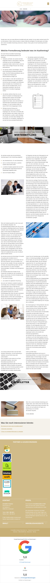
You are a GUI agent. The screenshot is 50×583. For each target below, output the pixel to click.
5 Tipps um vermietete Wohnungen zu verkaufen (12, 431)
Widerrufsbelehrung (22, 531)
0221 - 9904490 (23, 9)
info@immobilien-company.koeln (13, 517)
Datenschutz (29, 531)
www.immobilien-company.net (13, 519)
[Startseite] (25, 3)
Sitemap (34, 531)
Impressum (15, 531)
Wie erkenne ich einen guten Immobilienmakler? (12, 426)
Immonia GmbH (36, 530)
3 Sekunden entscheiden (6, 428)
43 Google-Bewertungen (25, 562)
